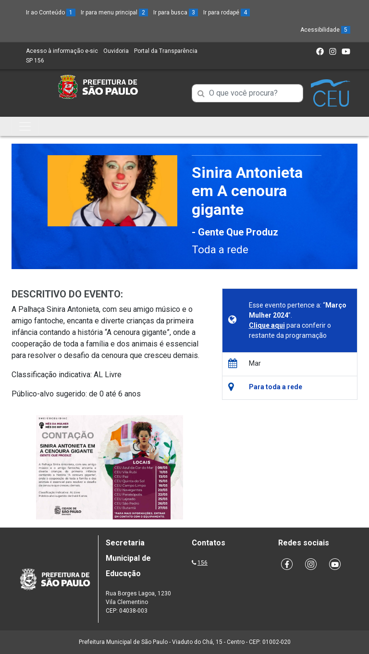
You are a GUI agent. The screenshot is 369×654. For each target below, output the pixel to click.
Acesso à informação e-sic (62, 51)
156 (202, 562)
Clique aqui (267, 325)
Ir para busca (175, 12)
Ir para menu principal (114, 12)
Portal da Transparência (165, 51)
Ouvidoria (116, 51)
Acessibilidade (325, 30)
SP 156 (35, 60)
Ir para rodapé (226, 12)
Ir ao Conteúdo (50, 12)
